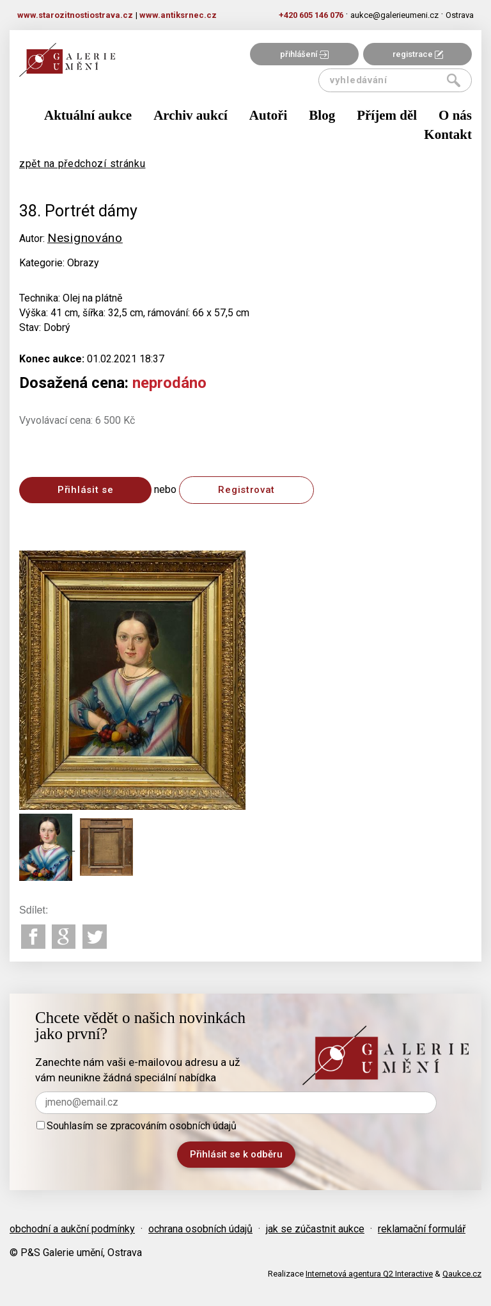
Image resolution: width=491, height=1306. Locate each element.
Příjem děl (387, 115)
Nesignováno (85, 237)
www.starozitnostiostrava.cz (75, 15)
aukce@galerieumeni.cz (394, 15)
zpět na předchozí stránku (82, 163)
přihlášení (304, 54)
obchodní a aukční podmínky (72, 1229)
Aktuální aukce (88, 115)
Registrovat (246, 490)
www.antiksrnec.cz (178, 15)
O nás (455, 115)
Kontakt (448, 134)
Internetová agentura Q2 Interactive (369, 1273)
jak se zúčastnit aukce (315, 1229)
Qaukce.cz (461, 1273)
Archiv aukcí (190, 115)
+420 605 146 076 (311, 15)
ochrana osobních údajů (200, 1229)
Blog (322, 115)
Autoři (268, 115)
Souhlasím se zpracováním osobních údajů (136, 1126)
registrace (418, 54)
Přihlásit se (85, 490)
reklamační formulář (421, 1229)
